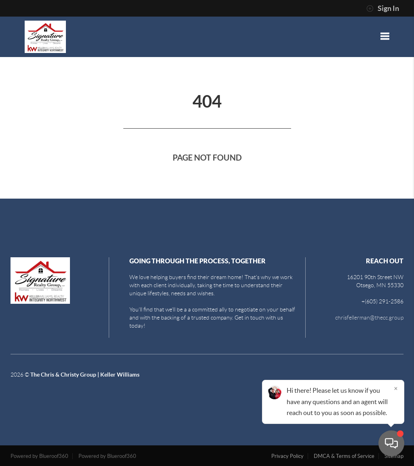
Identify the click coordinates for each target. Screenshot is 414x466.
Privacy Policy (287, 456)
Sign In (382, 8)
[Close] (396, 388)
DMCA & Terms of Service (344, 456)
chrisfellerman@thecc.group (369, 317)
